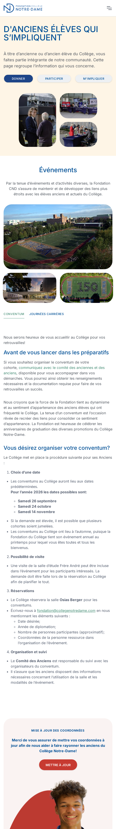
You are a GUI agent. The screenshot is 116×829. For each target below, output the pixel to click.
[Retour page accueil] (24, 8)
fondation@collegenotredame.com (66, 610)
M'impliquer (93, 78)
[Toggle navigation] (109, 8)
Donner (18, 78)
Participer (54, 78)
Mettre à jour (58, 765)
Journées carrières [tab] (46, 314)
